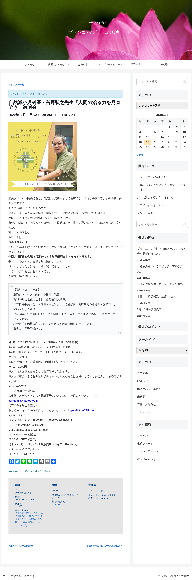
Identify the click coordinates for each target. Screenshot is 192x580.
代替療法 (19, 513)
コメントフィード (148, 451)
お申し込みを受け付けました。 (156, 197)
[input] (162, 81)
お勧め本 (142, 373)
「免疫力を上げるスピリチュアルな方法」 (160, 269)
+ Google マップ (59, 504)
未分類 (141, 396)
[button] (185, 81)
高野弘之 (22, 525)
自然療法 (22, 522)
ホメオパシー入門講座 (20, 545)
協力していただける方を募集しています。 (163, 187)
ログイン (142, 435)
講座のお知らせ (146, 404)
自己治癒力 (34, 516)
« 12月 (140, 155)
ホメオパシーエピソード (152, 388)
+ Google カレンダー (18, 471)
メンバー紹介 (145, 213)
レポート (145, 412)
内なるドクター (32, 513)
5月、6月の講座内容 (149, 309)
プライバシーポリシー (150, 205)
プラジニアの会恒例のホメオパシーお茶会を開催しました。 (161, 251)
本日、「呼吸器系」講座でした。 (157, 296)
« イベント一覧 (16, 84)
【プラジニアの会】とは (152, 177)
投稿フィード (145, 443)
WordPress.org (146, 459)
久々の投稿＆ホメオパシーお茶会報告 (160, 283)
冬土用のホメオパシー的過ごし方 (104, 545)
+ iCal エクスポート (40, 471)
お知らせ (142, 380)
